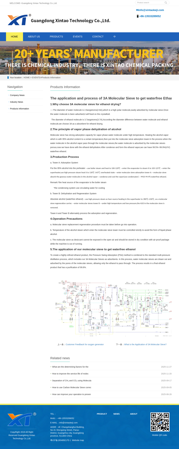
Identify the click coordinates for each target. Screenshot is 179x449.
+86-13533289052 (65, 418)
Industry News (16, 102)
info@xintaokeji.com (68, 423)
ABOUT (133, 414)
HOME (14, 36)
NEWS (116, 414)
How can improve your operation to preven (71, 394)
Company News (17, 95)
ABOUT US (34, 36)
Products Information (50, 77)
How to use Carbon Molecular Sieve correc (71, 387)
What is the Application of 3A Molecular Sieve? (145, 344)
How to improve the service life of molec (70, 374)
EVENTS (77, 36)
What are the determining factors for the (70, 367)
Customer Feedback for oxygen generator (85, 344)
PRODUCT (102, 414)
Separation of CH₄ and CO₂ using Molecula (71, 380)
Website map (78, 440)
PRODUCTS (56, 36)
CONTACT (98, 36)
